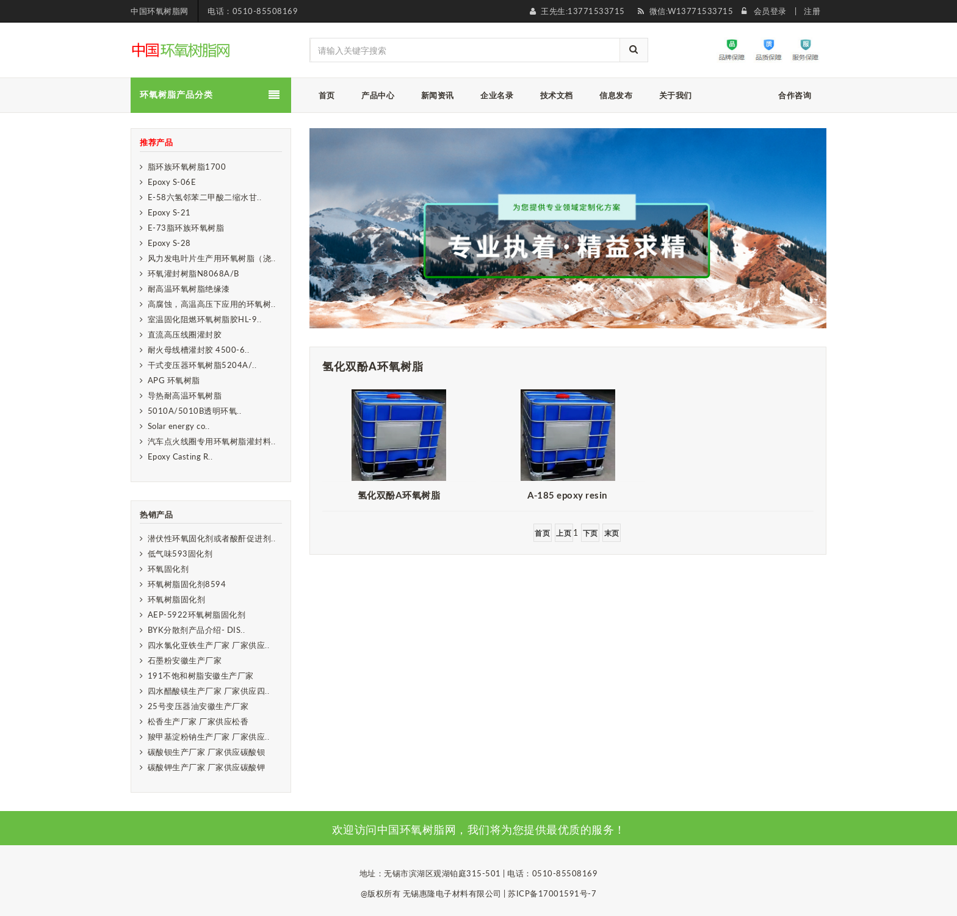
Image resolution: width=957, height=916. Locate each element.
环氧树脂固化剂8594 (187, 584)
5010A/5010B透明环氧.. (195, 411)
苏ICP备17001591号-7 (552, 893)
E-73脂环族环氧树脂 (186, 228)
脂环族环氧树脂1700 (187, 166)
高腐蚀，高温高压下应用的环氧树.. (212, 304)
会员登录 (770, 11)
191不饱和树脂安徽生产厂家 (201, 675)
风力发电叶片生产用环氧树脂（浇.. (212, 258)
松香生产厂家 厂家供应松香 (198, 721)
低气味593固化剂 (180, 553)
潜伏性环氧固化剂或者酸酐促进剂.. (212, 538)
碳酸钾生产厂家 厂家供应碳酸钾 (206, 767)
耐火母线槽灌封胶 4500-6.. (199, 350)
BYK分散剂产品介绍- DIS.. (196, 630)
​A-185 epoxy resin (567, 494)
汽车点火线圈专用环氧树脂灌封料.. (212, 441)
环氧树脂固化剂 (177, 599)
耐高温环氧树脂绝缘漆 (189, 289)
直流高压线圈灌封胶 (185, 334)
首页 (542, 533)
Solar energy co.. (179, 426)
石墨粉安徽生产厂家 (185, 660)
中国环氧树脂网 (160, 11)
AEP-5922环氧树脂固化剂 (197, 614)
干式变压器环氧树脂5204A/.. (202, 365)
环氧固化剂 (168, 569)
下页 (590, 533)
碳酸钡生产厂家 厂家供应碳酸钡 (206, 752)
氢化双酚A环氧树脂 (399, 494)
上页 (563, 533)
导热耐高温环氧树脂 (185, 395)
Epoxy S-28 (169, 243)
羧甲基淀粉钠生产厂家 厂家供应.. (209, 736)
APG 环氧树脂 (174, 380)
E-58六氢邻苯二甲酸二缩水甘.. (205, 197)
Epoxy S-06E (172, 182)
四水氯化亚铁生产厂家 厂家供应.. (209, 645)
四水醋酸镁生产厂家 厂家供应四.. (209, 691)
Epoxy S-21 (169, 212)
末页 (611, 533)
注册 (812, 11)
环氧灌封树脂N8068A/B (193, 273)
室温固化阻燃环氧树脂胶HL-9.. (205, 319)
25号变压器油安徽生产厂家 (198, 706)
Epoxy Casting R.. (180, 456)
